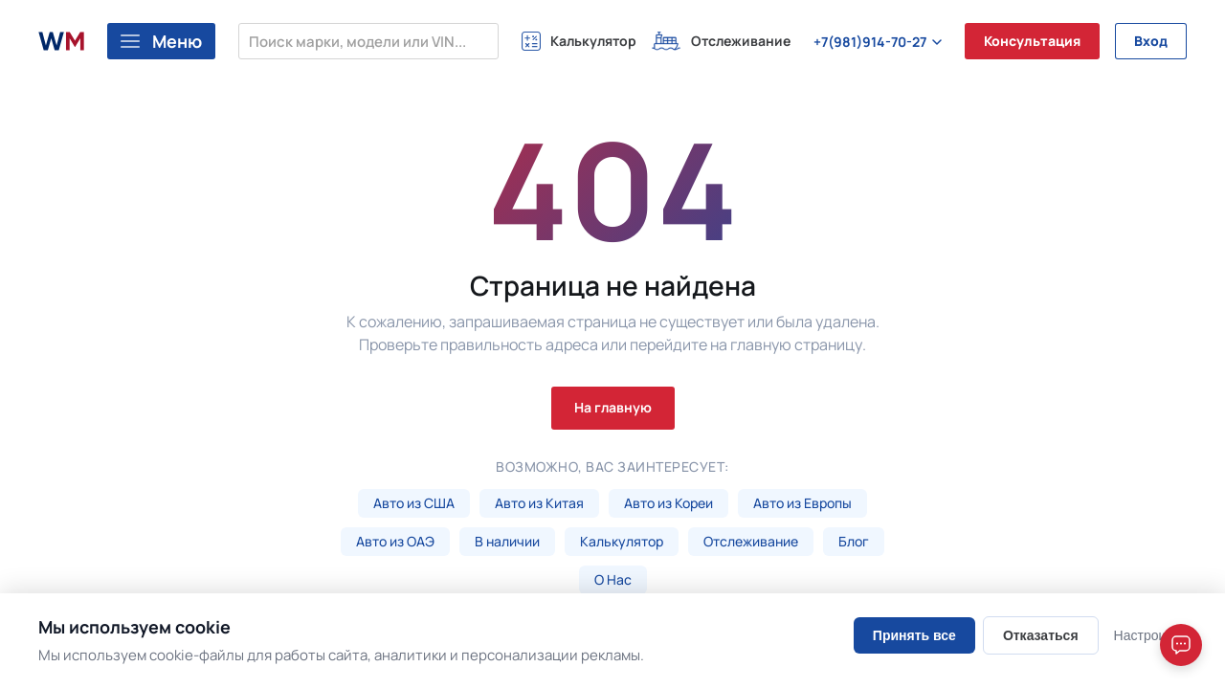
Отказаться (1041, 635)
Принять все (914, 635)
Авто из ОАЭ (395, 541)
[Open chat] (1181, 645)
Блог (853, 541)
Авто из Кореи (668, 503)
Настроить (1146, 635)
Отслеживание (750, 541)
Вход (1151, 41)
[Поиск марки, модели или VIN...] (368, 41)
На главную (613, 407)
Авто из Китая (539, 503)
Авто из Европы (802, 503)
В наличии (507, 541)
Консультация (1032, 41)
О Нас (613, 579)
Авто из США (414, 503)
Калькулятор (621, 541)
